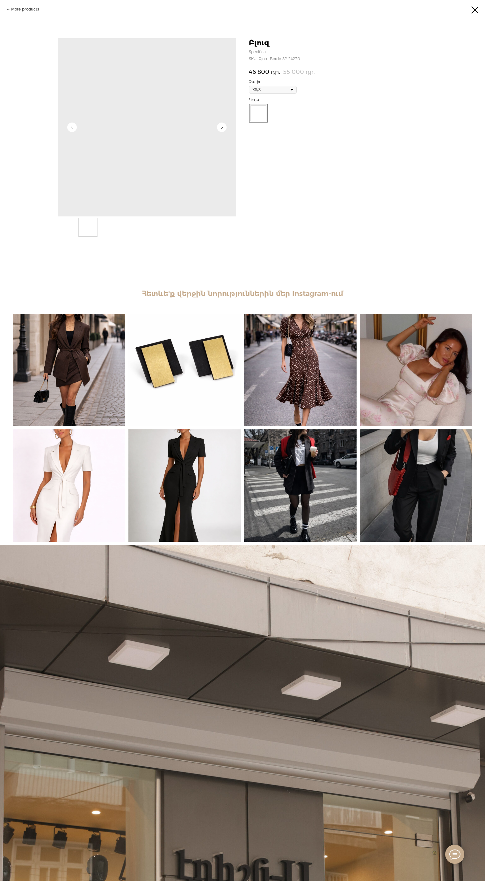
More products (25, 9)
